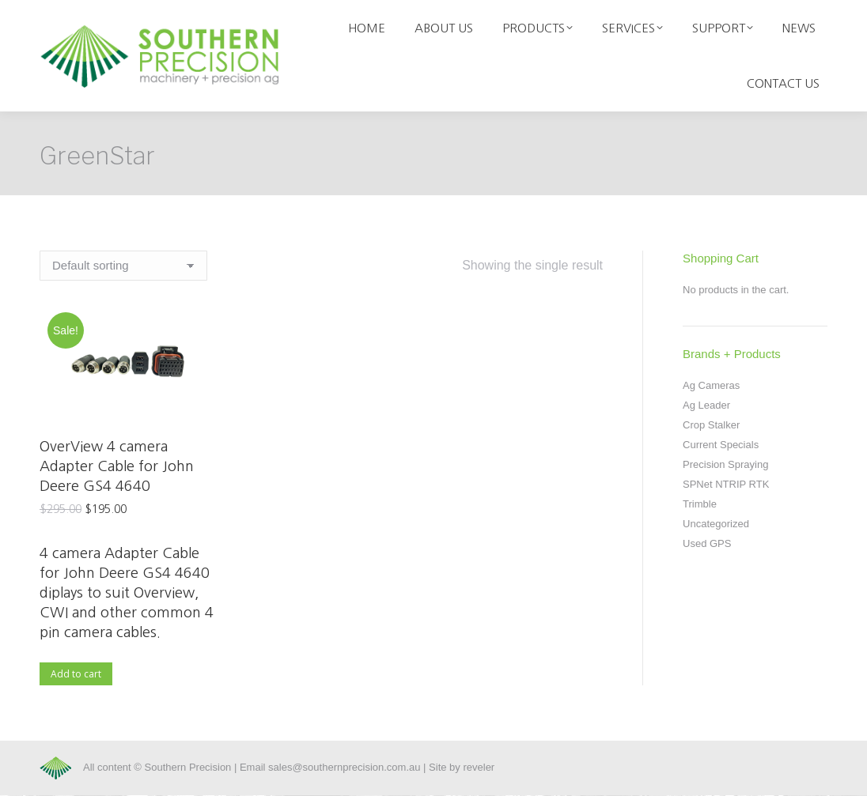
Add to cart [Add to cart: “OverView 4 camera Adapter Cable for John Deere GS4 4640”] (76, 674)
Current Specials (721, 445)
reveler (478, 767)
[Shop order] (123, 266)
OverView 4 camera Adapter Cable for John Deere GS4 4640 (117, 466)
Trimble (700, 504)
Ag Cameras (711, 385)
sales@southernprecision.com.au (344, 767)
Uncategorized (716, 524)
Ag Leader (706, 405)
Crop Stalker (711, 425)
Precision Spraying (725, 464)
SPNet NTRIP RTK (726, 484)
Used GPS (707, 543)
